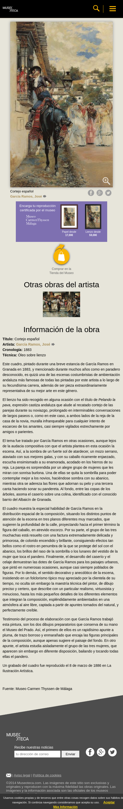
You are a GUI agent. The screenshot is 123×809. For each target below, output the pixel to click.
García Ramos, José (28, 196)
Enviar (70, 754)
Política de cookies (47, 775)
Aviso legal (22, 775)
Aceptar (109, 802)
